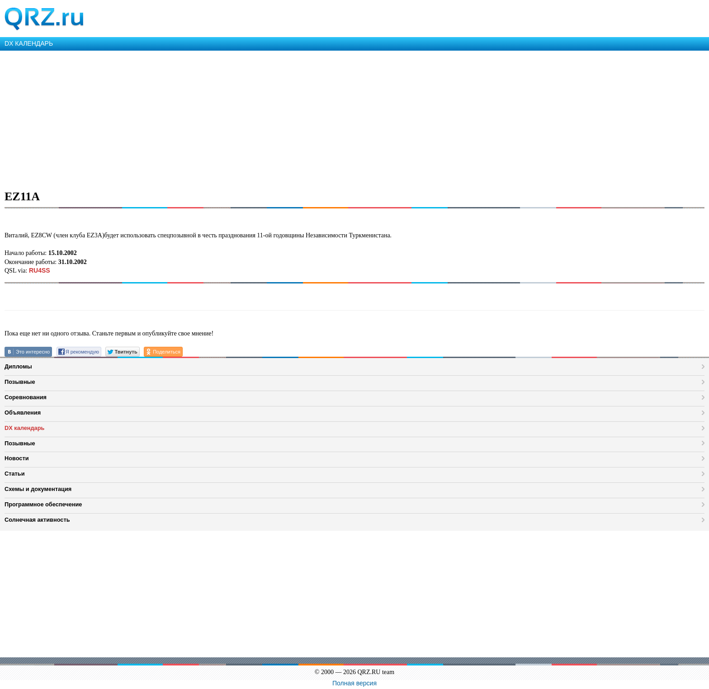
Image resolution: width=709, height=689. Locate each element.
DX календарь (24, 428)
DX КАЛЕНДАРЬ (29, 43)
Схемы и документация (38, 489)
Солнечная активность (37, 519)
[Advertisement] (271, 118)
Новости (17, 458)
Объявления (23, 412)
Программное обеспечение (43, 504)
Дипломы (18, 366)
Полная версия (354, 683)
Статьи (15, 473)
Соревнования (26, 397)
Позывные (20, 381)
